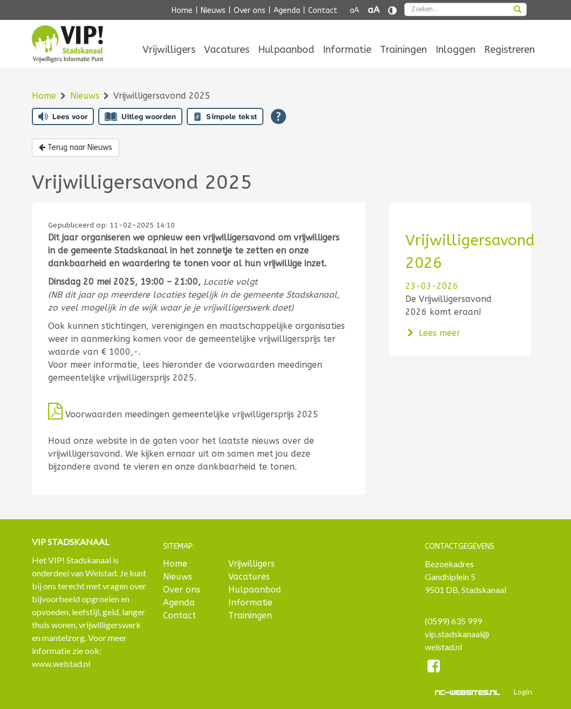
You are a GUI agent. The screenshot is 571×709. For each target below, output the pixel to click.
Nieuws (213, 10)
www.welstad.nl (61, 663)
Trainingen (403, 50)
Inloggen (455, 50)
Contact (322, 10)
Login (523, 691)
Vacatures (226, 50)
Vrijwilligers (168, 50)
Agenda (287, 10)
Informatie (347, 50)
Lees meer (433, 333)
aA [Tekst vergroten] (373, 10)
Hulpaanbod (286, 50)
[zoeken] (517, 10)
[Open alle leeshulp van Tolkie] (278, 116)
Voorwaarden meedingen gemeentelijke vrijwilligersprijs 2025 (183, 414)
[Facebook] (434, 668)
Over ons (250, 10)
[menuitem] (169, 49)
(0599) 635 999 (453, 621)
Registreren (509, 50)
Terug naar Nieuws (75, 147)
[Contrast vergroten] (392, 10)
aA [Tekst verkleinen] (354, 10)
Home (182, 10)
